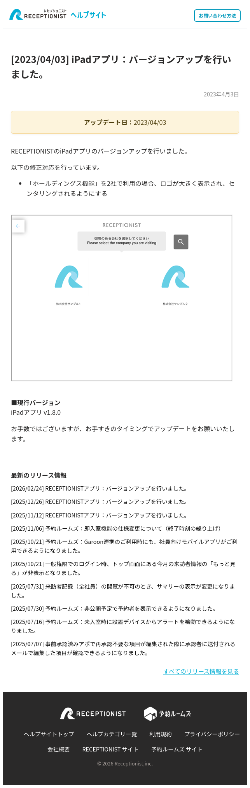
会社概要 (58, 749)
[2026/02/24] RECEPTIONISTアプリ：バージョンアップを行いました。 (100, 488)
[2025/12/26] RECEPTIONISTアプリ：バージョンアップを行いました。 (100, 501)
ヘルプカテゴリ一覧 (112, 734)
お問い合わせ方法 (217, 15)
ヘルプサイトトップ (49, 734)
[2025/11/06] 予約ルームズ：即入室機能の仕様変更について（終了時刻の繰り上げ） (117, 528)
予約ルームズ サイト (177, 749)
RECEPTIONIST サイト (110, 749)
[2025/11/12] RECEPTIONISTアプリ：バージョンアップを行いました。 (100, 515)
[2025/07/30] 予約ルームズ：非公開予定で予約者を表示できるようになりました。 (115, 608)
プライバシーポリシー (212, 734)
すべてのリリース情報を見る (201, 671)
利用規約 (160, 734)
